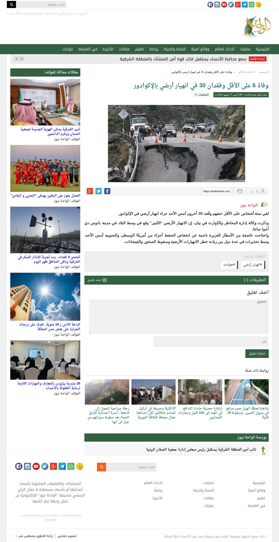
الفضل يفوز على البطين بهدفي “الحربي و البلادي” (45, 196)
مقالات (124, 49)
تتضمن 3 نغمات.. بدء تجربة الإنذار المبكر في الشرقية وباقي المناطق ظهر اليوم (49, 259)
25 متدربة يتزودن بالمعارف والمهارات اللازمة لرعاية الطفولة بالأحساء (48, 386)
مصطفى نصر (27, 536)
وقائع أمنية (200, 49)
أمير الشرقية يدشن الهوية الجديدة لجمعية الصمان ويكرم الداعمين (50, 131)
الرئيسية (262, 49)
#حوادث (229, 265)
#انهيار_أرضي (252, 265)
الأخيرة (108, 49)
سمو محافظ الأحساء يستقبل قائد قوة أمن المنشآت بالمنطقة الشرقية (183, 59)
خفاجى (62, 536)
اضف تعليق (94, 280)
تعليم (139, 49)
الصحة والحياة (175, 49)
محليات (245, 49)
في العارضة (87, 49)
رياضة (153, 49)
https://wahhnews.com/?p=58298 (216, 191)
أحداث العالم (224, 49)
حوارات (68, 49)
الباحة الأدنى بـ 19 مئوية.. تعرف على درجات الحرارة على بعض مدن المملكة (49, 327)
